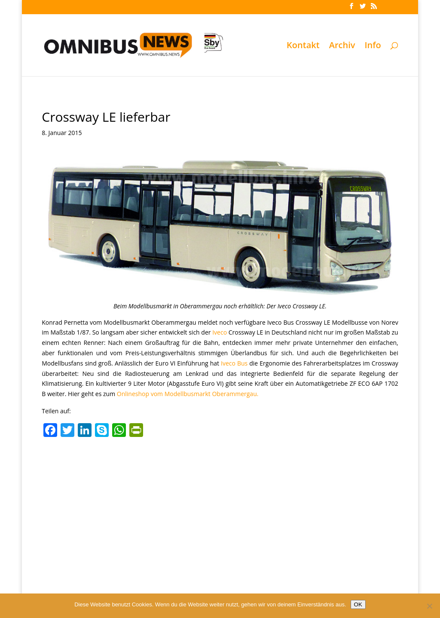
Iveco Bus (234, 363)
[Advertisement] (220, 506)
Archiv (342, 46)
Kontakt (303, 46)
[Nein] (429, 606)
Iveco (219, 332)
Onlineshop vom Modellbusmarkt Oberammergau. (188, 394)
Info (372, 46)
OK (358, 604)
